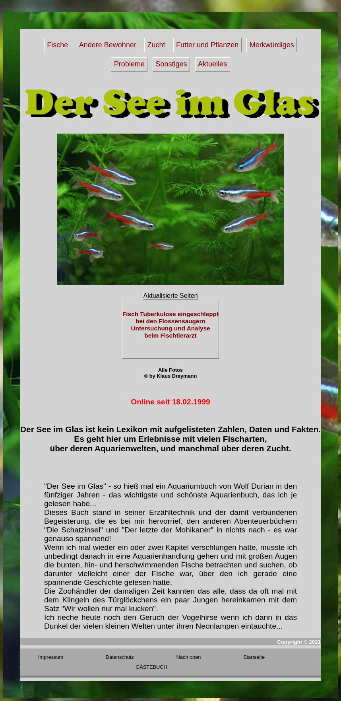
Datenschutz (120, 657)
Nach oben (188, 657)
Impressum (50, 657)
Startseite (254, 657)
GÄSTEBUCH (151, 667)
